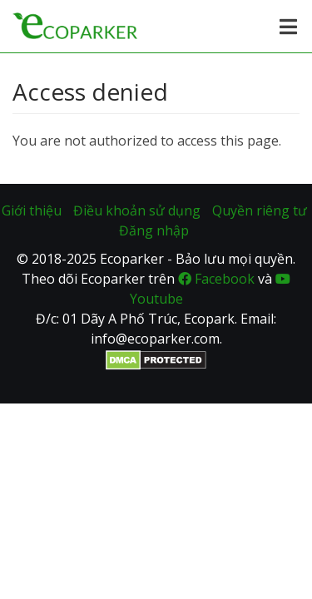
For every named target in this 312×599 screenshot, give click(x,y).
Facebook (216, 279)
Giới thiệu (32, 210)
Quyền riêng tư (259, 210)
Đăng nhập (154, 230)
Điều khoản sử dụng (137, 210)
